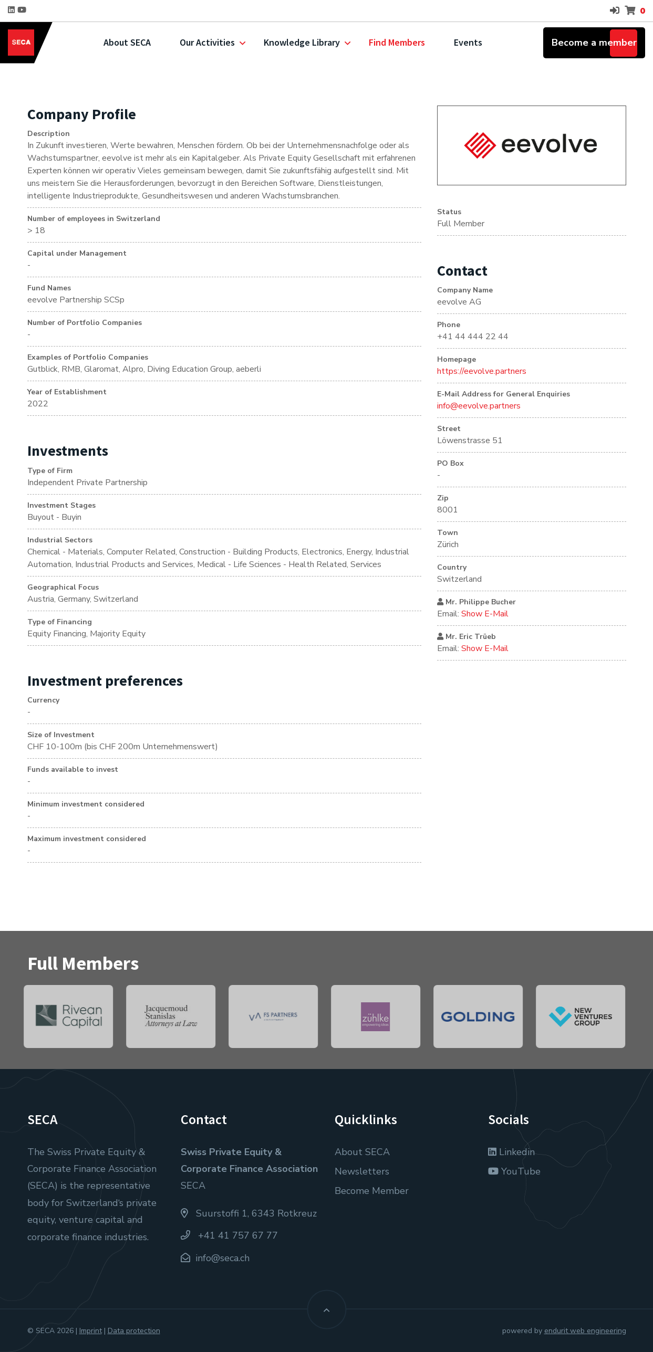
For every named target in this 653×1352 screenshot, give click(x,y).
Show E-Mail (485, 614)
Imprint (90, 1331)
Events (468, 42)
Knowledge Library (302, 42)
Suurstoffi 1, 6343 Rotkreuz (249, 1213)
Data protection (134, 1331)
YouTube (514, 1171)
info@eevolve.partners (479, 406)
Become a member (594, 42)
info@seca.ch (222, 1258)
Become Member (372, 1191)
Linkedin (511, 1152)
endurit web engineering (585, 1331)
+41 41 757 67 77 (229, 1235)
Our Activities (207, 42)
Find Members (397, 42)
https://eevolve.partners (481, 371)
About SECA (127, 42)
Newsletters (362, 1171)
